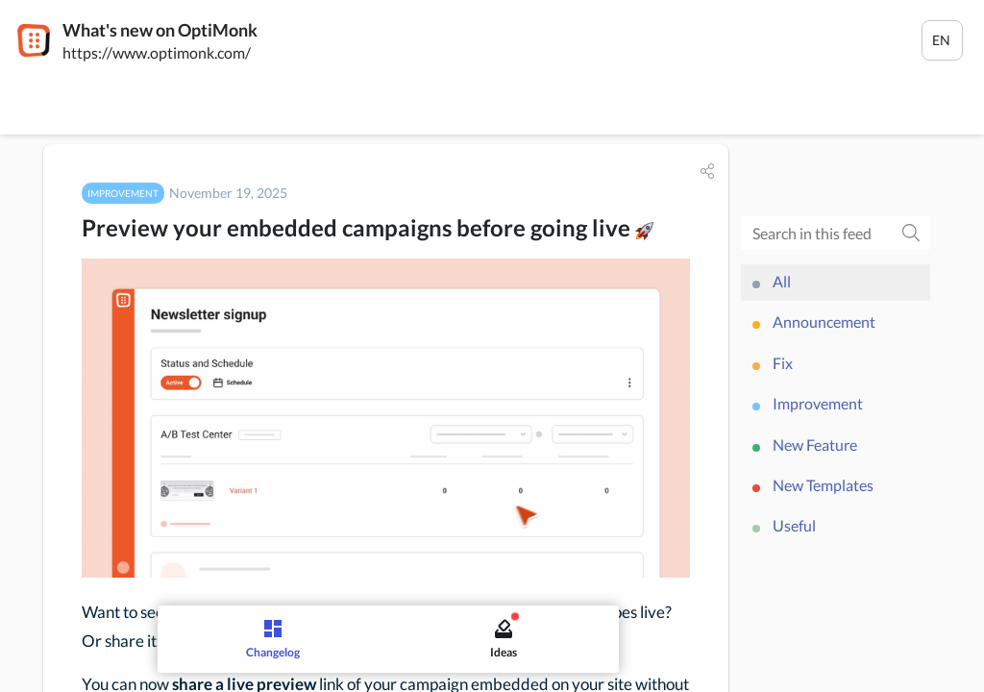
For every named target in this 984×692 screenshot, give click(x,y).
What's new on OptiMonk (160, 29)
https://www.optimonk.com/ (156, 52)
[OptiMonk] (34, 40)
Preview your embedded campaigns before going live (368, 227)
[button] (707, 171)
